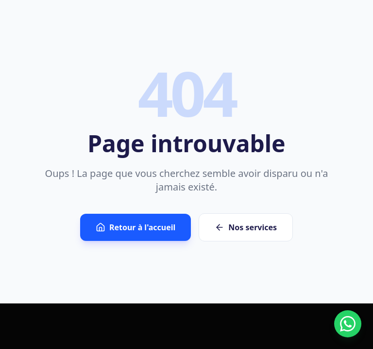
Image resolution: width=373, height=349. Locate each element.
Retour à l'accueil (135, 227)
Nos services (246, 227)
